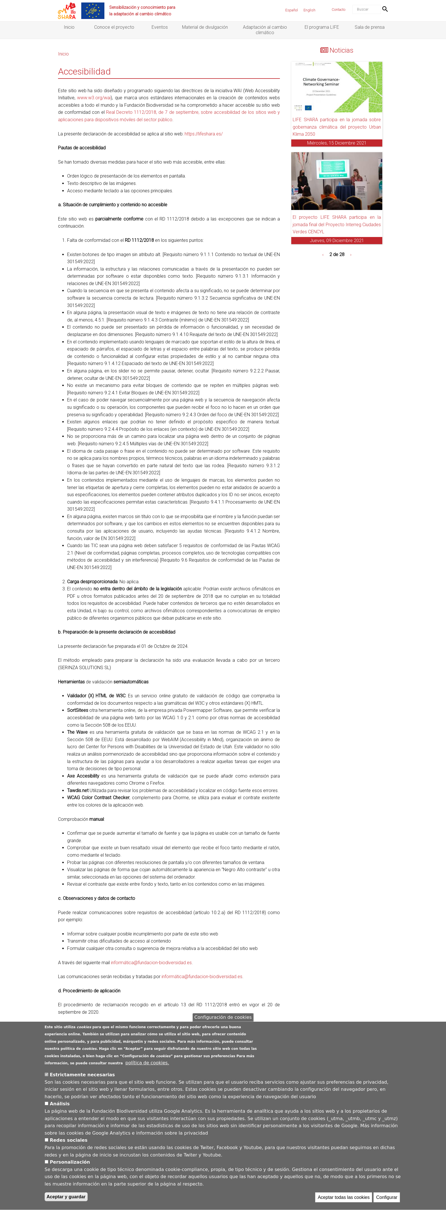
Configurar (386, 1202)
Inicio (69, 27)
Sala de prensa (370, 27)
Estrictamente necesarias (82, 1079)
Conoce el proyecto (114, 27)
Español (291, 10)
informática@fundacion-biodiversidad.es (151, 962)
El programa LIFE (322, 27)
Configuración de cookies (222, 1022)
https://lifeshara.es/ (204, 134)
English (309, 10)
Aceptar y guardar (66, 1201)
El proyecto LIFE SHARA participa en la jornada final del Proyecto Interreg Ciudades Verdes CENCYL (337, 224)
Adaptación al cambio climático (265, 29)
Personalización (70, 1167)
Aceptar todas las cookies (343, 1202)
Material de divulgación (205, 27)
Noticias (342, 50)
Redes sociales (69, 1145)
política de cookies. (147, 1068)
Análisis (60, 1109)
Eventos (160, 27)
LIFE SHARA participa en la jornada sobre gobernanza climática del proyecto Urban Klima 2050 (337, 127)
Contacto (338, 9)
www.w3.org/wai (94, 97)
